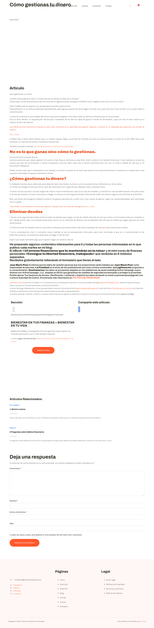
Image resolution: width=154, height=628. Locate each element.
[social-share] (79, 307)
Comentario (15, 468)
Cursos (85, 6)
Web (11, 523)
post (105, 227)
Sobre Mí (73, 6)
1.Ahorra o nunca (17, 409)
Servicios (52, 6)
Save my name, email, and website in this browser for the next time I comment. (47, 535)
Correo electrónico (18, 512)
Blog (63, 6)
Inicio (40, 6)
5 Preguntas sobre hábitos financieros (27, 432)
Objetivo (13, 428)
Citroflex (143, 621)
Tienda (109, 6)
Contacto (97, 6)
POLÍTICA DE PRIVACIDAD (86, 278)
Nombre (14, 501)
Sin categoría (14, 405)
